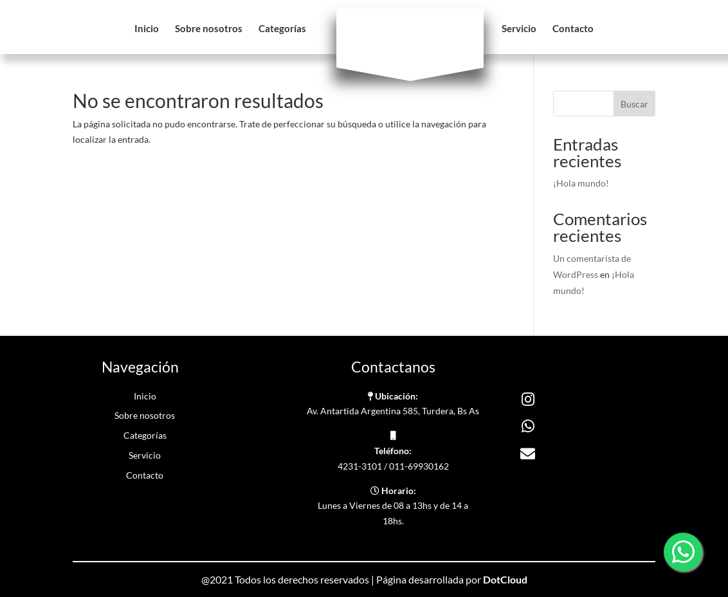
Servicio (519, 29)
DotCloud (505, 579)
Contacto (573, 29)
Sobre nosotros (208, 29)
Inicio (146, 29)
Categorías (282, 29)
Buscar (634, 103)
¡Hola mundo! (581, 183)
